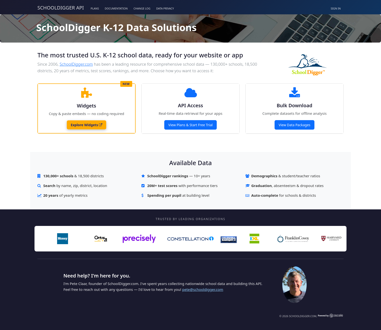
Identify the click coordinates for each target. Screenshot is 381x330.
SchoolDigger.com (76, 64)
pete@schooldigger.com (202, 289)
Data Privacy (165, 8)
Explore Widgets (86, 125)
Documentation (116, 8)
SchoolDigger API (60, 7)
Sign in (336, 8)
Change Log (141, 8)
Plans (95, 8)
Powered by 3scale (330, 315)
